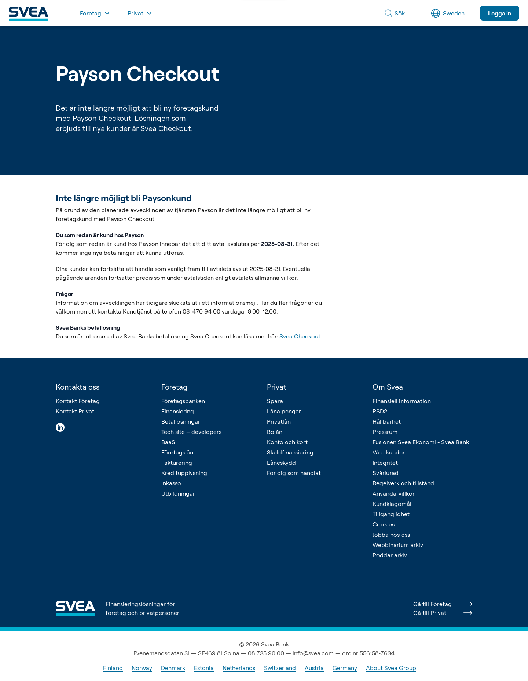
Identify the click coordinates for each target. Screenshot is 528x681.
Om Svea (388, 386)
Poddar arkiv (390, 555)
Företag (174, 386)
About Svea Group (391, 667)
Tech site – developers (191, 431)
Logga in (499, 13)
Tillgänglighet (391, 514)
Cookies (384, 524)
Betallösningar (180, 421)
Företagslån (177, 452)
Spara (275, 401)
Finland (113, 667)
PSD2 (380, 411)
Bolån (274, 431)
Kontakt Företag (78, 401)
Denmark (173, 667)
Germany (345, 667)
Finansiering (177, 411)
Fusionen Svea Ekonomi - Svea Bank (421, 442)
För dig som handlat (294, 473)
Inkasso (171, 483)
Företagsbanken (183, 401)
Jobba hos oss (391, 534)
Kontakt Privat (75, 411)
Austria (314, 667)
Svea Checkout (299, 336)
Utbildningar (178, 493)
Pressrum (385, 431)
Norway (142, 667)
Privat (276, 386)
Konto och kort (287, 442)
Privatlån (279, 421)
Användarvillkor (394, 493)
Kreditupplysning (184, 473)
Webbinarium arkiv (398, 544)
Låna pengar (284, 411)
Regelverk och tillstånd (403, 483)
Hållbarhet (387, 421)
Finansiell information (402, 401)
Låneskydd (281, 462)
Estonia (204, 667)
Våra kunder (389, 452)
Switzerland (280, 667)
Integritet (385, 462)
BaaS (168, 442)
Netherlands (239, 667)
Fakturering (176, 462)
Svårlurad (386, 473)
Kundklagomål (392, 503)
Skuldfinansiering (290, 452)
